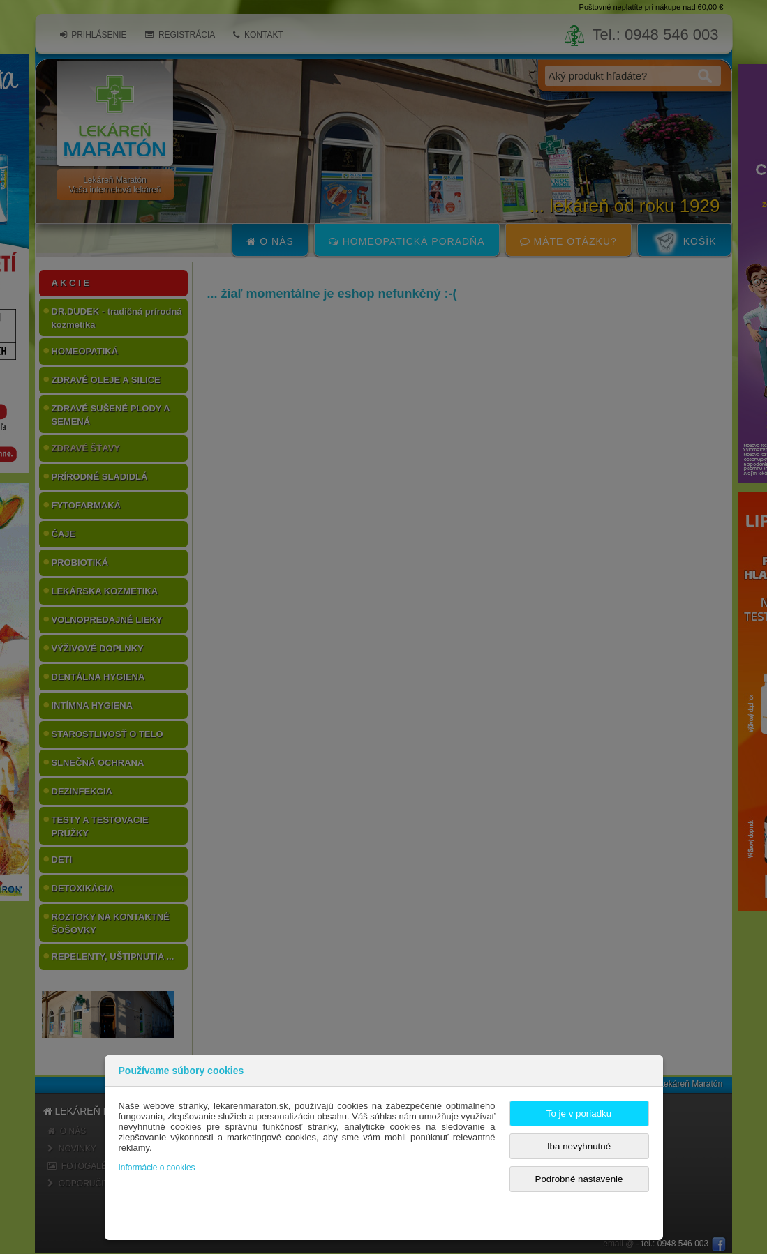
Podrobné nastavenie (579, 1179)
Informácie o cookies (157, 1167)
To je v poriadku (578, 1113)
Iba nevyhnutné (579, 1146)
